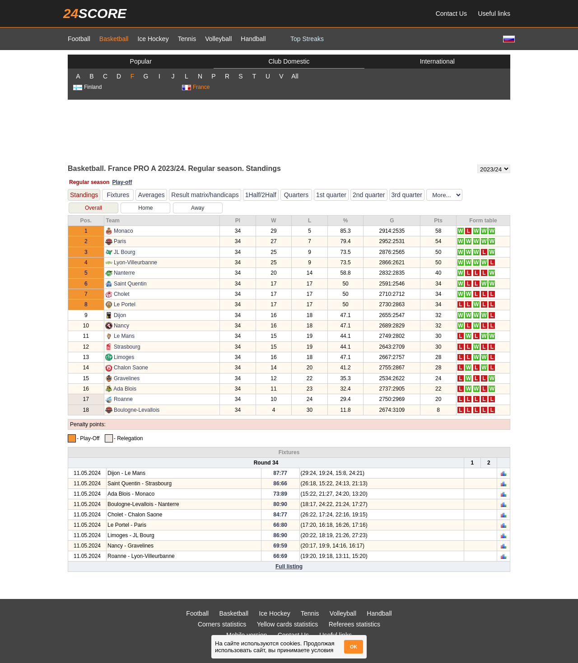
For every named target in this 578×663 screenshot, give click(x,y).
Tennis (187, 38)
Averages (151, 194)
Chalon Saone (131, 367)
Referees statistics (354, 624)
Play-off (122, 182)
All (294, 76)
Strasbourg (127, 347)
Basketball (114, 38)
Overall (93, 208)
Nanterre (124, 273)
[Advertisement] (289, 131)
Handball (253, 38)
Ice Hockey (152, 38)
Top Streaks (307, 38)
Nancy (121, 325)
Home (145, 208)
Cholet (122, 294)
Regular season (89, 182)
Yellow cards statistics (287, 624)
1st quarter (331, 194)
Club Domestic (288, 61)
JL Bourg (124, 252)
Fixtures (118, 194)
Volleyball (218, 38)
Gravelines (127, 378)
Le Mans (124, 336)
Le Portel (124, 304)
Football (79, 38)
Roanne (123, 399)
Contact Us (451, 13)
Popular (141, 61)
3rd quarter (407, 194)
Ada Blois (124, 389)
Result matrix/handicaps (204, 194)
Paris (120, 241)
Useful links (494, 13)
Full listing (289, 566)
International (437, 61)
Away (197, 208)
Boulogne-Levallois (136, 410)
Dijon (120, 315)
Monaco (123, 231)
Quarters (296, 194)
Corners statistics (222, 624)
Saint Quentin (130, 284)
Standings (84, 194)
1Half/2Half (260, 194)
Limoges (124, 357)
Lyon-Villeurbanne (135, 262)
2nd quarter (369, 194)
